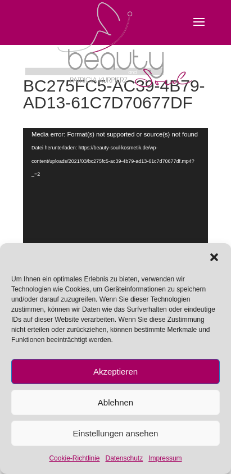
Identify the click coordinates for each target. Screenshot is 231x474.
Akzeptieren (115, 371)
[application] (115, 220)
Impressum (165, 458)
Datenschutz (124, 458)
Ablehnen (115, 402)
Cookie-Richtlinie (74, 458)
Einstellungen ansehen (115, 433)
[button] (214, 257)
